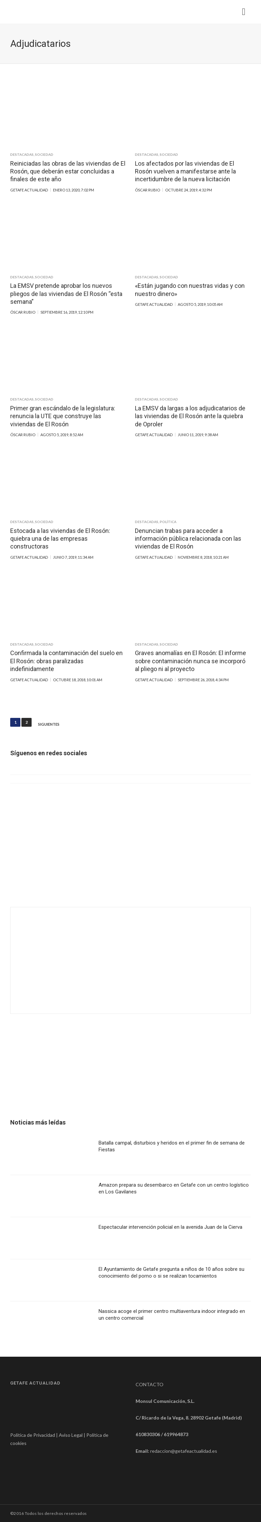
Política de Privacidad (32, 1435)
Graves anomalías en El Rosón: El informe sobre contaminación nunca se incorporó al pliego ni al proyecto (190, 660)
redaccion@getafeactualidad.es (183, 1451)
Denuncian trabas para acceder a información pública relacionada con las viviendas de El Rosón (188, 538)
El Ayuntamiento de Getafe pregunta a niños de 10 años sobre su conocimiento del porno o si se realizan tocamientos (171, 1272)
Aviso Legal (71, 1435)
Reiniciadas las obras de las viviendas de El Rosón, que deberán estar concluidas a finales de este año (67, 171)
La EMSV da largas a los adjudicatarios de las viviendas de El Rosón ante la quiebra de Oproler (190, 416)
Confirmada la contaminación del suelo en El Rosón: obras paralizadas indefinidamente (66, 660)
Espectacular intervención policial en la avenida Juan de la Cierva (170, 1227)
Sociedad (44, 154)
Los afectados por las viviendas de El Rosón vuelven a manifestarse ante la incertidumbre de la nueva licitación (185, 171)
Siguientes (48, 724)
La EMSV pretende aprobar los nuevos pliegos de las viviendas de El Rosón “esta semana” (66, 293)
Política (168, 522)
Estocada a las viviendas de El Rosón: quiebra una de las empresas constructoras (60, 538)
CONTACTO (149, 1384)
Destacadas (22, 154)
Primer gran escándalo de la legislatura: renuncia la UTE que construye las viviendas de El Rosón (62, 416)
